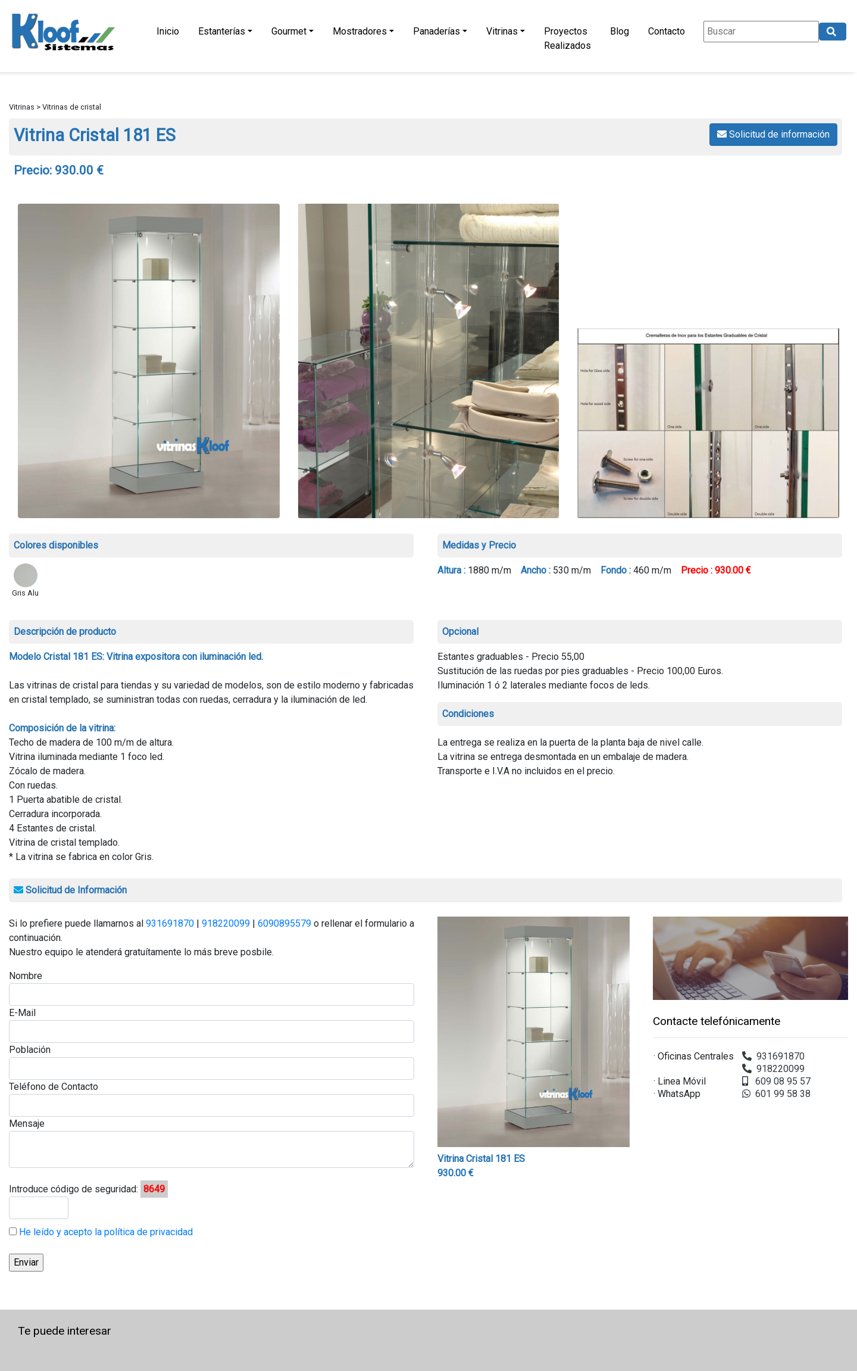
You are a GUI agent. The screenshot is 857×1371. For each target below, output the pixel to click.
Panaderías (436, 31)
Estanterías (221, 31)
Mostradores (360, 31)
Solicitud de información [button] (773, 134)
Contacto (666, 31)
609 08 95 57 (776, 1081)
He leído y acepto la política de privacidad (105, 1232)
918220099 (226, 923)
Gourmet (288, 31)
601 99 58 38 (776, 1093)
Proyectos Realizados (567, 38)
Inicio (168, 31)
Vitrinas (502, 31)
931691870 (170, 923)
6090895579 (284, 923)
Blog (619, 31)
